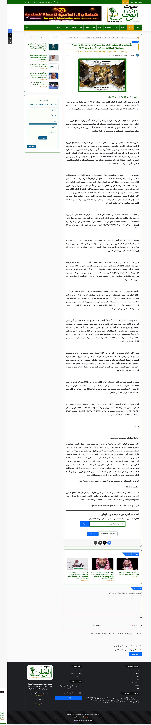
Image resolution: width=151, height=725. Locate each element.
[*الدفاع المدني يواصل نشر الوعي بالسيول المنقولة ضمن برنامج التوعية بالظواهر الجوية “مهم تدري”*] (45, 47)
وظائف (79, 27)
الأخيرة (48, 37)
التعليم (109, 27)
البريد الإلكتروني (129, 625)
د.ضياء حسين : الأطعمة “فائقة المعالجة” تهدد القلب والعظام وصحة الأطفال (30, 57)
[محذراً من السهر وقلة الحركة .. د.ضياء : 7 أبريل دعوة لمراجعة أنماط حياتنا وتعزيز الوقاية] (45, 76)
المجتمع (116, 27)
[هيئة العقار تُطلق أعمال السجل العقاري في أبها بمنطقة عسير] (45, 67)
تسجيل (73, 670)
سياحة (66, 27)
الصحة (73, 27)
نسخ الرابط (85, 533)
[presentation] (119, 640)
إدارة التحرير (125, 55)
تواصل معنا (51, 27)
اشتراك (77, 524)
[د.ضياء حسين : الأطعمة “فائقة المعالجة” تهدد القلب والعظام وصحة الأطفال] (45, 58)
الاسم (132, 617)
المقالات (59, 27)
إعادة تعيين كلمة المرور (68, 673)
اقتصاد (86, 27)
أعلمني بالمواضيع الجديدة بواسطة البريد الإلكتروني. (119, 650)
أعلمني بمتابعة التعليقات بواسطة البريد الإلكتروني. (119, 646)
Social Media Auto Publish (68, 724)
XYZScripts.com (85, 724)
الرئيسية (130, 27)
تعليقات (23, 37)
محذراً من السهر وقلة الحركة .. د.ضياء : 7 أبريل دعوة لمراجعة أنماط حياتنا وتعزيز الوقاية (30, 75)
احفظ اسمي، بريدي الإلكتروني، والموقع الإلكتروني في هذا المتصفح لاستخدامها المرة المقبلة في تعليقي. (106, 633)
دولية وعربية (101, 27)
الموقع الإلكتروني (88, 625)
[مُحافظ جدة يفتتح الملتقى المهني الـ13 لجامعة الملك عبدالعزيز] (45, 85)
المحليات (123, 27)
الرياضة (93, 27)
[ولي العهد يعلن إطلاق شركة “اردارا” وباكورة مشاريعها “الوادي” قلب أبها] (120, 564)
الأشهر (36, 37)
